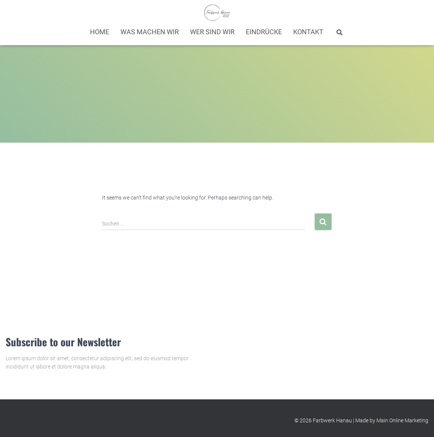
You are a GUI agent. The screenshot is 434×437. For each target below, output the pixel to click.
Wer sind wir (212, 32)
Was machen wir (149, 32)
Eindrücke (264, 32)
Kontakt (308, 32)
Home (99, 32)
